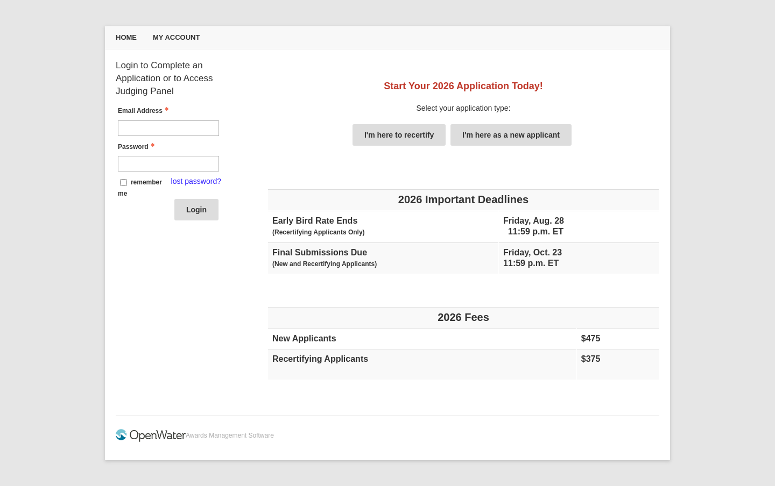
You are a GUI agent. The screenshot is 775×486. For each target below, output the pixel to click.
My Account (176, 37)
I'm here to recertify (399, 135)
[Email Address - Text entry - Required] (168, 128)
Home (126, 37)
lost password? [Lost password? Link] (196, 181)
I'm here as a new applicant (511, 135)
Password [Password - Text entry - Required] (137, 147)
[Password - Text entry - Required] (168, 163)
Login (196, 209)
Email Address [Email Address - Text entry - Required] (144, 111)
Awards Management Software (230, 435)
